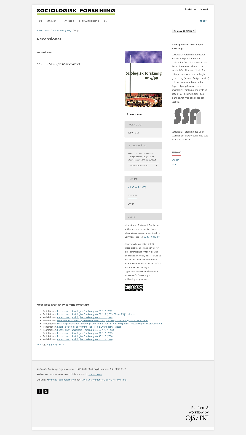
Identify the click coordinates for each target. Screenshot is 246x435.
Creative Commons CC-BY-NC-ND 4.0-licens (104, 379)
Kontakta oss (95, 374)
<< (38, 344)
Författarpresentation (68, 323)
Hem (39, 21)
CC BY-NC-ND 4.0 (151, 236)
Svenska (176, 164)
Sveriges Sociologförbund (61, 379)
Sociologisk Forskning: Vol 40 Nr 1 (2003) (127, 320)
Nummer (51, 21)
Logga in (204, 9)
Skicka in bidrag (89, 21)
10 (59, 344)
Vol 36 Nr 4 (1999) (61, 30)
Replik (60, 326)
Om (106, 21)
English (175, 159)
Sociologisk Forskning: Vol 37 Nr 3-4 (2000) (93, 329)
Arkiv (47, 30)
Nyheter (69, 21)
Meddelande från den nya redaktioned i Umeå (81, 320)
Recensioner (63, 311)
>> (64, 344)
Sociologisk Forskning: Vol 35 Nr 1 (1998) (92, 317)
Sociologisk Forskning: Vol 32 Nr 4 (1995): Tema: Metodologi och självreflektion (121, 323)
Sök (203, 21)
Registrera (190, 9)
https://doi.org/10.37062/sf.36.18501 (61, 64)
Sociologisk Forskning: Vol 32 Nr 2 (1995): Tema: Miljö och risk (103, 314)
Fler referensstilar (139, 165)
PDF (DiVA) (135, 114)
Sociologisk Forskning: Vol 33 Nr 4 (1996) (92, 339)
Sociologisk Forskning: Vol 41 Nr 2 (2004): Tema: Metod (93, 326)
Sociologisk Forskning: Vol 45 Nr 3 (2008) (92, 336)
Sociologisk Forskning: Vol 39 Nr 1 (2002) (92, 311)
